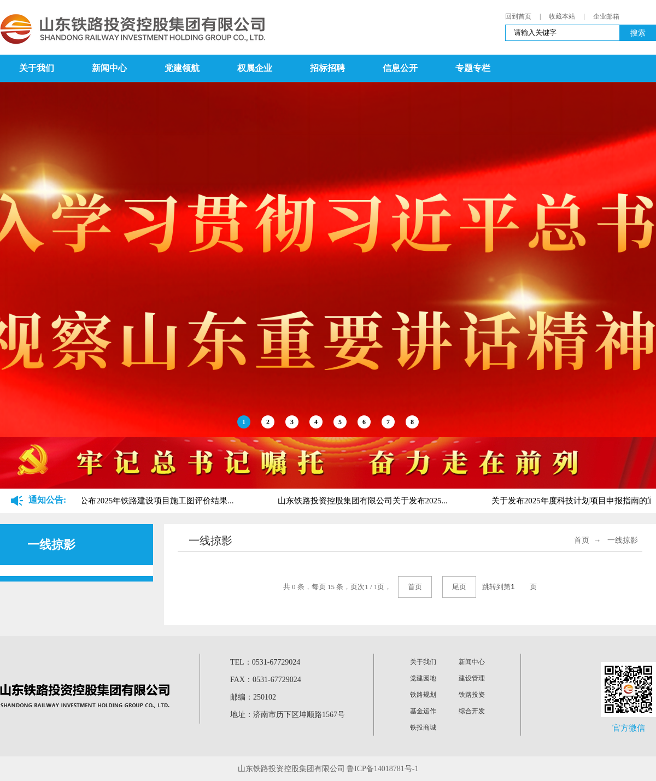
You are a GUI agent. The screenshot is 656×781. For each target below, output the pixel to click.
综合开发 (472, 711)
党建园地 (423, 678)
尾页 (459, 587)
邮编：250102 (253, 697)
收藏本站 (562, 16)
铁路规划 (423, 694)
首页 (581, 540)
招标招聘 (327, 68)
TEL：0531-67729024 (265, 662)
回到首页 (518, 16)
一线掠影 (622, 540)
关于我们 (36, 68)
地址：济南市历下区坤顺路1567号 (287, 714)
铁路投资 (472, 694)
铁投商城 (423, 727)
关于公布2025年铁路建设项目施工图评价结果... (149, 500)
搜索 (638, 32)
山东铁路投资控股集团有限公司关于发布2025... (363, 500)
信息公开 (400, 68)
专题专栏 (472, 68)
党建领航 (182, 68)
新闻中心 (109, 68)
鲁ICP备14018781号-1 (382, 769)
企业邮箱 (606, 16)
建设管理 (472, 678)
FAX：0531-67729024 (265, 680)
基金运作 (423, 711)
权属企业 (254, 68)
